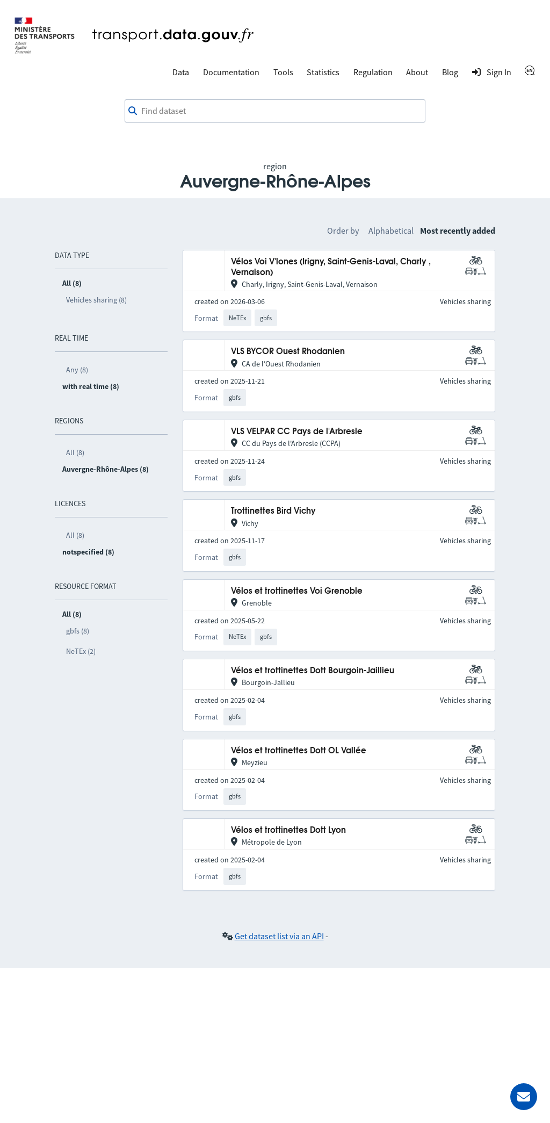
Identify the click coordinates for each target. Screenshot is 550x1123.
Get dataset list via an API (279, 936)
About (417, 72)
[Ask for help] (523, 1096)
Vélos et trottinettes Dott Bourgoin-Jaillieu (312, 671)
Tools (283, 72)
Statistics (323, 72)
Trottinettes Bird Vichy (273, 511)
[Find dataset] (275, 111)
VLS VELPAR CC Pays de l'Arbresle (297, 432)
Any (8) (77, 370)
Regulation (373, 72)
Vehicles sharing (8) (96, 300)
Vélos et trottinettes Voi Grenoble (297, 591)
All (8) (75, 452)
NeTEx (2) (81, 651)
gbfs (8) (77, 631)
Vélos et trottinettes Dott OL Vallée (298, 751)
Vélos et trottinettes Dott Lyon (288, 830)
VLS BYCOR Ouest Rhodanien (288, 352)
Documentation (231, 72)
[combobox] (275, 111)
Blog (450, 72)
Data (180, 72)
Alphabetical (391, 230)
